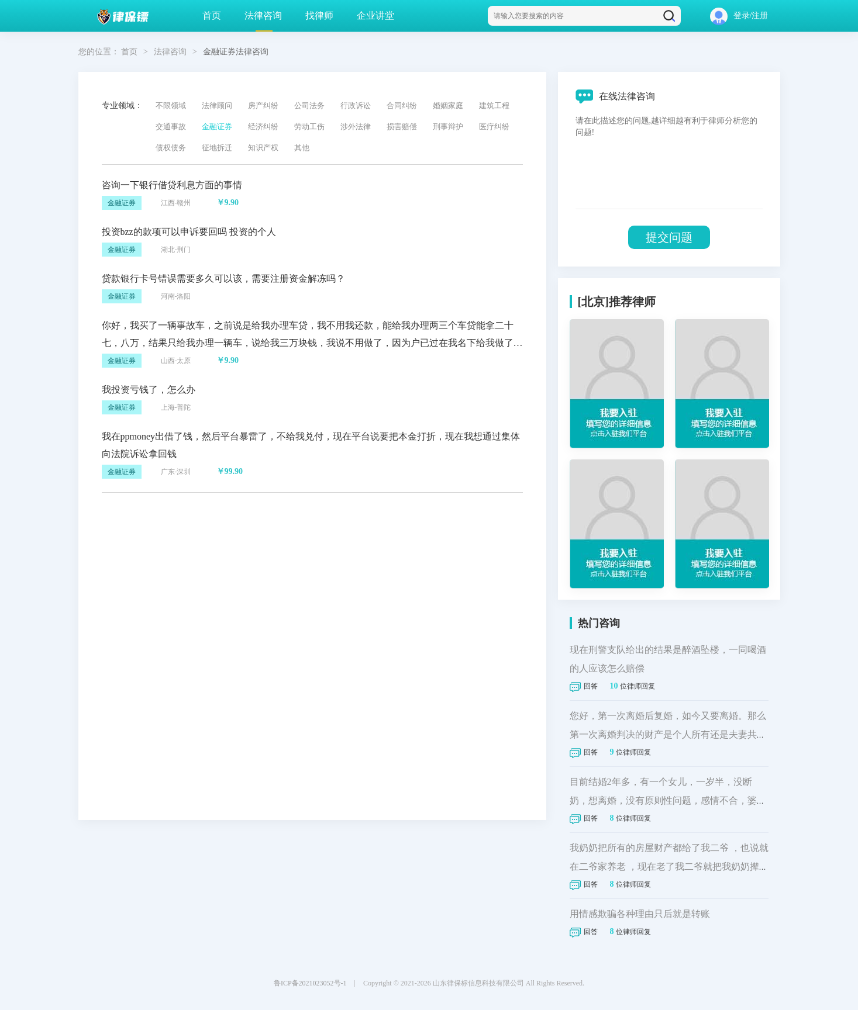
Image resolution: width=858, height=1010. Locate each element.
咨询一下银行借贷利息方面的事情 (172, 185)
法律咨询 (263, 15)
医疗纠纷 (494, 126)
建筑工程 (494, 105)
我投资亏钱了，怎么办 (148, 390)
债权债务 (171, 147)
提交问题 (669, 237)
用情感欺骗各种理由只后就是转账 (640, 914)
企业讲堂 (375, 15)
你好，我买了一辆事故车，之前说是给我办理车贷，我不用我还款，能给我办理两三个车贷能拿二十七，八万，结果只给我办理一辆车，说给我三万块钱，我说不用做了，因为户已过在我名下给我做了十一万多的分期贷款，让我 (312, 342)
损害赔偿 (402, 126)
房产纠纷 (263, 105)
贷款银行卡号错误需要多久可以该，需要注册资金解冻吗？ (223, 278)
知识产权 (263, 147)
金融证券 (217, 126)
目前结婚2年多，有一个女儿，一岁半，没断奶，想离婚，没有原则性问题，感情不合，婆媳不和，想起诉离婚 (668, 800)
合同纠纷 (402, 105)
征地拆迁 (217, 147)
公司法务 (309, 105)
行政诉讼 (355, 105)
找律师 (319, 15)
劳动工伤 (309, 126)
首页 (211, 15)
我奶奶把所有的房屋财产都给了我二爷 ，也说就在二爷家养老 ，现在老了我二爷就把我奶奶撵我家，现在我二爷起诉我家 (669, 866)
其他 (301, 147)
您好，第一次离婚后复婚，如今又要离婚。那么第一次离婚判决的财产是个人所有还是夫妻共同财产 (668, 734)
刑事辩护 (448, 126)
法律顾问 (217, 105)
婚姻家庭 (448, 105)
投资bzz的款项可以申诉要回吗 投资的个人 (189, 232)
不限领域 (171, 105)
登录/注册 (739, 15)
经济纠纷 (263, 126)
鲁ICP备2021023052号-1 (310, 983)
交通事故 (171, 126)
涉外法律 (355, 126)
